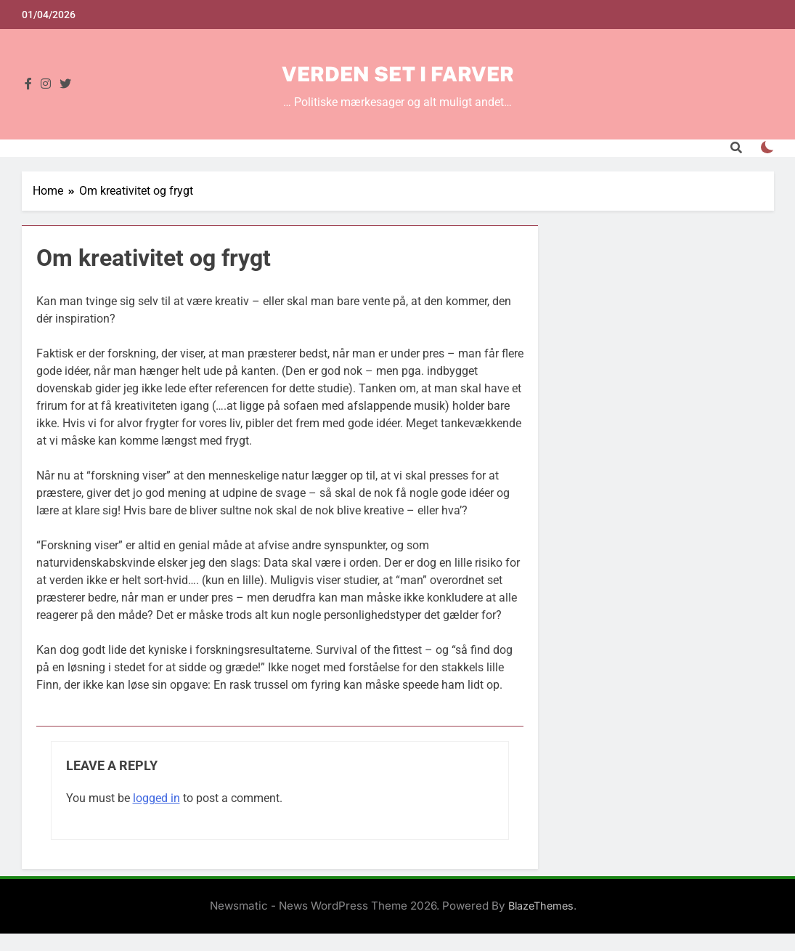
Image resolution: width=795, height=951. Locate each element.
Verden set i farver (398, 74)
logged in (156, 798)
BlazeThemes (541, 905)
